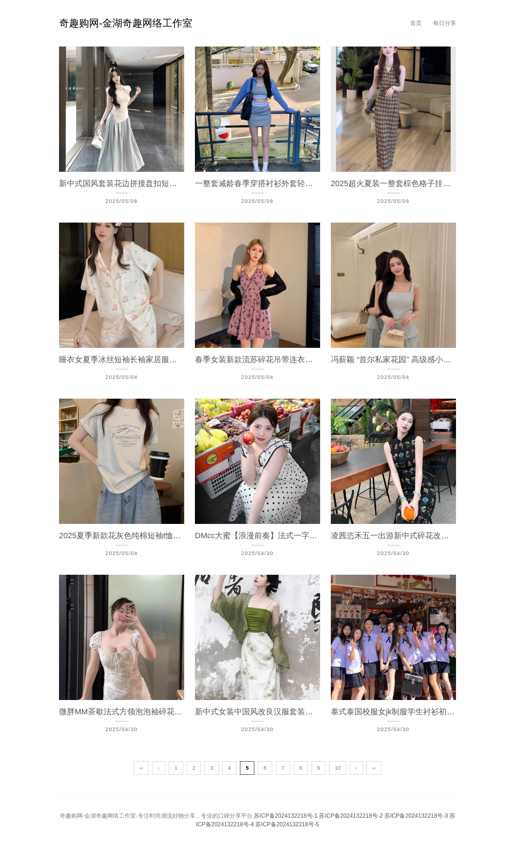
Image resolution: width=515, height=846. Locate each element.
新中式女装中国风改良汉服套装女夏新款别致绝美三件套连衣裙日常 (313, 711)
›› (374, 768)
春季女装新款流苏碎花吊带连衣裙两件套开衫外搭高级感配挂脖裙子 (313, 359)
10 (337, 768)
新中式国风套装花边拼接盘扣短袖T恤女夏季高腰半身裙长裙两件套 (175, 183)
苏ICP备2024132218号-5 (287, 824)
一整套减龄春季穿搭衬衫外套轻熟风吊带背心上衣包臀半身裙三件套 (313, 183)
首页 (416, 23)
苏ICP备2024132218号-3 (417, 816)
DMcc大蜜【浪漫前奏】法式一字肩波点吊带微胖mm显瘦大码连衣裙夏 (318, 535)
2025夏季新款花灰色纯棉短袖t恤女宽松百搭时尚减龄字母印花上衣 (175, 535)
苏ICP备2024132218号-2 (351, 816)
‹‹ (141, 768)
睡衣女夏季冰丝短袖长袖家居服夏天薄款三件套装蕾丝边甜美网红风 (177, 359)
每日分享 (444, 23)
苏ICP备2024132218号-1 (286, 816)
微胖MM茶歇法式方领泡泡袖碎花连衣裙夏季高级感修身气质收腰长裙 (179, 711)
